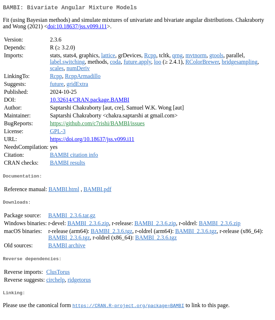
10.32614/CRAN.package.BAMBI (89, 101)
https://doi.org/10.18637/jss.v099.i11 (92, 140)
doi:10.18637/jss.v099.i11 (77, 28)
